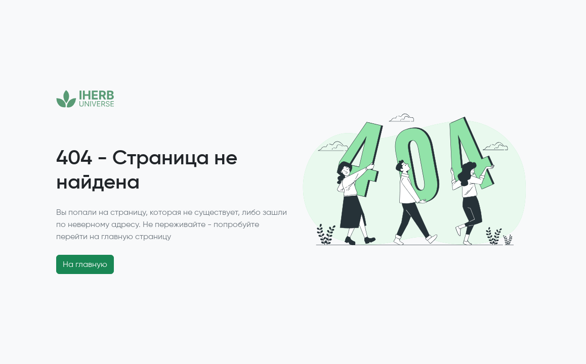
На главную (85, 264)
